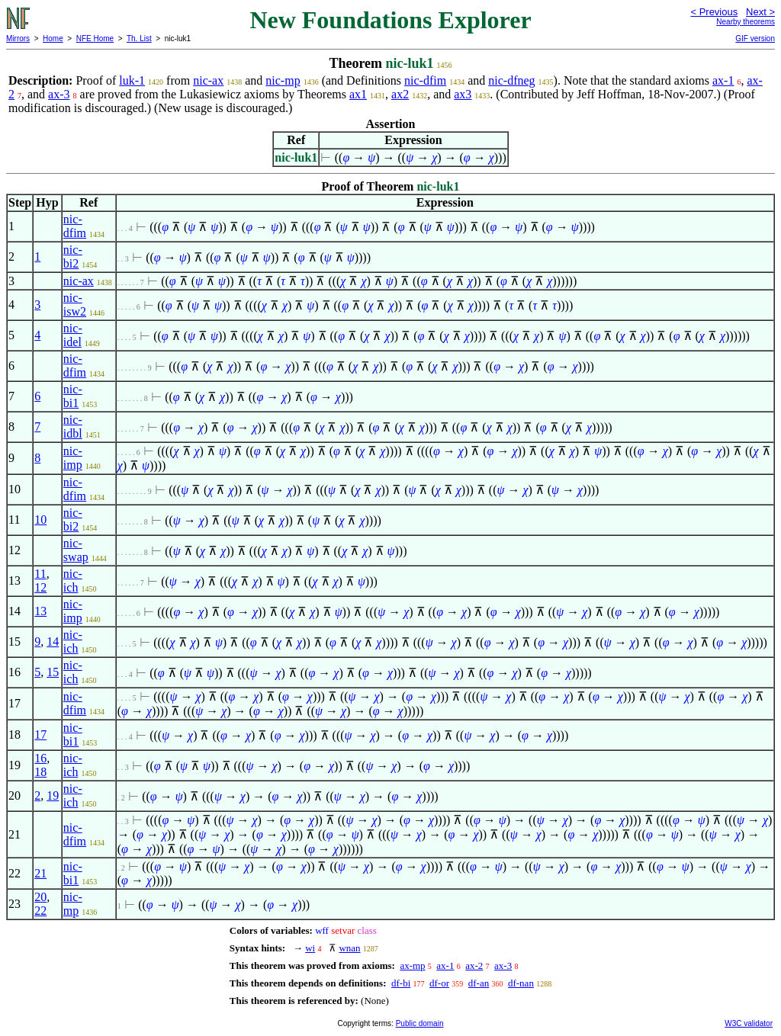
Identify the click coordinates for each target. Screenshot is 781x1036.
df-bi (400, 983)
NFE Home (95, 38)
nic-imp (72, 457)
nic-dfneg (511, 80)
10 (40, 519)
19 (53, 795)
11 (40, 573)
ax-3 (58, 94)
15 (53, 672)
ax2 (400, 94)
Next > (760, 12)
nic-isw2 (74, 304)
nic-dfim (425, 80)
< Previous (714, 12)
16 (40, 758)
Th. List (139, 38)
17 (40, 734)
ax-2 (474, 965)
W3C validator (749, 1023)
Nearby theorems (745, 22)
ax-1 (723, 80)
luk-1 (132, 80)
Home (53, 38)
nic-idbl (72, 426)
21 (40, 873)
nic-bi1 (72, 396)
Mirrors (18, 38)
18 (40, 771)
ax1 (358, 94)
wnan (349, 948)
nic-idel (72, 335)
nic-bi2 (72, 256)
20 (40, 896)
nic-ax (208, 80)
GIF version (755, 38)
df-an (478, 983)
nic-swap (75, 550)
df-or (439, 983)
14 (53, 641)
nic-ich (72, 580)
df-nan (521, 983)
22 (40, 910)
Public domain (420, 1023)
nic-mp (282, 80)
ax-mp (412, 965)
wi (310, 948)
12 (40, 587)
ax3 (462, 94)
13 (40, 611)
